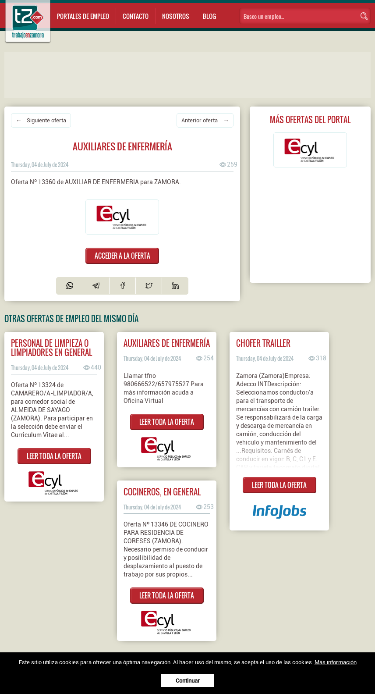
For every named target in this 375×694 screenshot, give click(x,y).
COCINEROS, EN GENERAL (162, 492)
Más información (336, 662)
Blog (209, 16)
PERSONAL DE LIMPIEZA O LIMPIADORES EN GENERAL (51, 347)
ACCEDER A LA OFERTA (122, 255)
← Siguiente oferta (41, 120)
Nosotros (175, 16)
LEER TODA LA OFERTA (54, 456)
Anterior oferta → (205, 120)
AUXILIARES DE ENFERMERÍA (167, 343)
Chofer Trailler (263, 343)
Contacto (136, 16)
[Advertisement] (179, 74)
